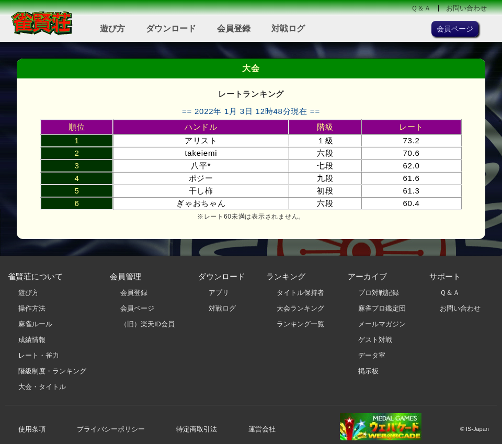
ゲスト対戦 (375, 340)
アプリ (219, 293)
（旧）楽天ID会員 (147, 324)
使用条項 (31, 429)
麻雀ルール (35, 324)
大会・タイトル (42, 387)
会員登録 (233, 28)
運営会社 (262, 429)
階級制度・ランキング (52, 371)
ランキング (285, 276)
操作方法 (31, 308)
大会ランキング (300, 308)
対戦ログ (288, 28)
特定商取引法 (196, 429)
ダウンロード (171, 28)
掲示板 (368, 371)
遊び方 (112, 28)
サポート (445, 276)
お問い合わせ (466, 8)
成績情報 (31, 340)
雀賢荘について (35, 276)
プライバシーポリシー (111, 429)
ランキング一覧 (300, 324)
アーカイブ (367, 276)
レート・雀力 (38, 355)
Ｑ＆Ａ (421, 8)
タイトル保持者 (300, 293)
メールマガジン (382, 324)
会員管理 (125, 276)
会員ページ (137, 308)
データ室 (371, 355)
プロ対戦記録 (378, 293)
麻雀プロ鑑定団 (382, 308)
